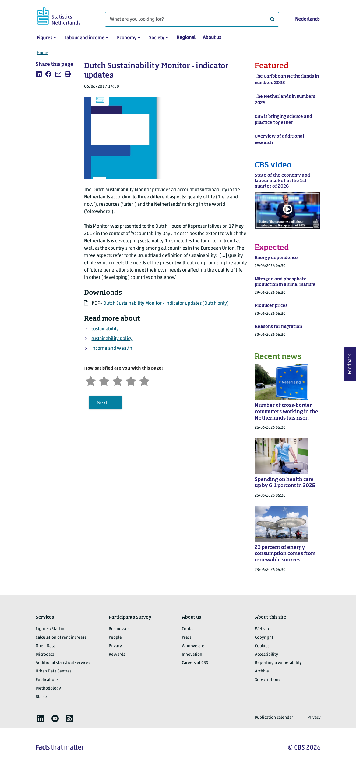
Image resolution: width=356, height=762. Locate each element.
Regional (186, 37)
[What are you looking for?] (192, 19)
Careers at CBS (195, 663)
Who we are (193, 646)
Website (262, 629)
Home (42, 53)
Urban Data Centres (54, 671)
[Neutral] (117, 380)
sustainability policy (111, 338)
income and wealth (111, 348)
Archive (262, 671)
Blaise (41, 697)
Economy (126, 38)
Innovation (192, 655)
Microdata (45, 655)
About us (212, 37)
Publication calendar (274, 718)
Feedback (349, 364)
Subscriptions (267, 680)
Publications (47, 680)
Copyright (264, 638)
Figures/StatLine (51, 629)
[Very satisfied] (144, 380)
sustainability (105, 329)
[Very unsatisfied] (90, 380)
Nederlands (307, 19)
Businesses (119, 629)
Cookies (262, 646)
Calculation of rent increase (61, 638)
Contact (189, 629)
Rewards (117, 655)
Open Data (45, 646)
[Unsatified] (104, 380)
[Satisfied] (131, 380)
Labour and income (84, 38)
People (115, 638)
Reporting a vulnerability (278, 663)
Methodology (48, 688)
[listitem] (38, 74)
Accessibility (266, 655)
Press (187, 638)
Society (156, 38)
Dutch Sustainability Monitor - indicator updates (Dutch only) (166, 303)
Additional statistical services (63, 663)
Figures (44, 38)
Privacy (115, 646)
